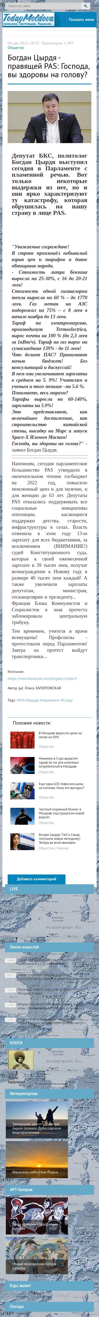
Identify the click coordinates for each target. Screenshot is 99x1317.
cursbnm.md (61, 1295)
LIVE (14, 889)
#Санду (67, 700)
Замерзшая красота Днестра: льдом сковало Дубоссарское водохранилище (36, 1128)
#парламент (50, 700)
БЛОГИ (16, 1043)
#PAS (21, 700)
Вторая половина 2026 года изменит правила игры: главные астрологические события (45, 1006)
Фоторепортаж (23, 1094)
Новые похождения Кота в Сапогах (34, 1266)
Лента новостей (24, 947)
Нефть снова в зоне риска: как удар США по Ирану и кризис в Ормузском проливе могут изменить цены (44, 1023)
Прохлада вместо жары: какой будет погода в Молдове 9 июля (45, 992)
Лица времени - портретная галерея (35, 1226)
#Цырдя (32, 700)
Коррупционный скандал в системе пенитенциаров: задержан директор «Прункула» (47, 977)
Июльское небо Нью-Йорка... (36, 1172)
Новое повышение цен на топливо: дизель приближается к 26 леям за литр (43, 962)
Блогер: (16, 1078)
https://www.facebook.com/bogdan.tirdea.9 (42, 679)
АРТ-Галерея (21, 1190)
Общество (16, 48)
